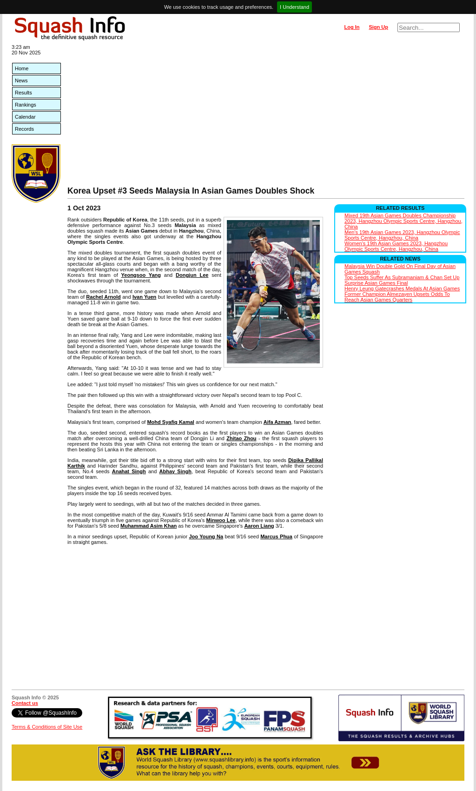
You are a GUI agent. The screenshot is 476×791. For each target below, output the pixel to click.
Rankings (25, 104)
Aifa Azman (277, 422)
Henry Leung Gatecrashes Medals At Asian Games (402, 288)
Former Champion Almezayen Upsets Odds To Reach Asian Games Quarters (397, 296)
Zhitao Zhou (241, 438)
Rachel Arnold (103, 297)
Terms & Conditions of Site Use (47, 727)
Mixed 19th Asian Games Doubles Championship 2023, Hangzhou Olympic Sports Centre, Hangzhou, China (403, 221)
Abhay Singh (175, 471)
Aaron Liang (259, 526)
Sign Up (378, 27)
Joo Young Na (206, 536)
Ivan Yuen (144, 297)
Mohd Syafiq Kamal (170, 422)
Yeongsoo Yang (141, 275)
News (21, 80)
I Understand (294, 7)
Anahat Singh (129, 471)
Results (23, 92)
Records (24, 129)
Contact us (25, 703)
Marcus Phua (276, 536)
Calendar (25, 117)
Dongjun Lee (192, 275)
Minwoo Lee (220, 520)
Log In (351, 27)
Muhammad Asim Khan (148, 526)
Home (21, 68)
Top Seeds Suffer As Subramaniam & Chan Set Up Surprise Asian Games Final (401, 280)
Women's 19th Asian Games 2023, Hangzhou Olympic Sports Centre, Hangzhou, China (396, 246)
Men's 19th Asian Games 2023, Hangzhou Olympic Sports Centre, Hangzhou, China (402, 235)
